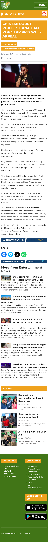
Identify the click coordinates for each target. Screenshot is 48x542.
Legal (30, 482)
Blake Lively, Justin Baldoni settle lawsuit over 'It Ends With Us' (21, 322)
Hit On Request (10, 476)
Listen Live (32, 472)
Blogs (7, 388)
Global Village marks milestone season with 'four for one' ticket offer (23, 300)
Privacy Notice (34, 469)
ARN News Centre (35, 488)
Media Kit (32, 480)
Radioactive (9, 474)
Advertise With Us (35, 477)
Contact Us (32, 466)
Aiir (15, 533)
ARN (29, 485)
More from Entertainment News (19, 49)
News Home (10, 44)
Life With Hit (9, 471)
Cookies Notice (34, 474)
